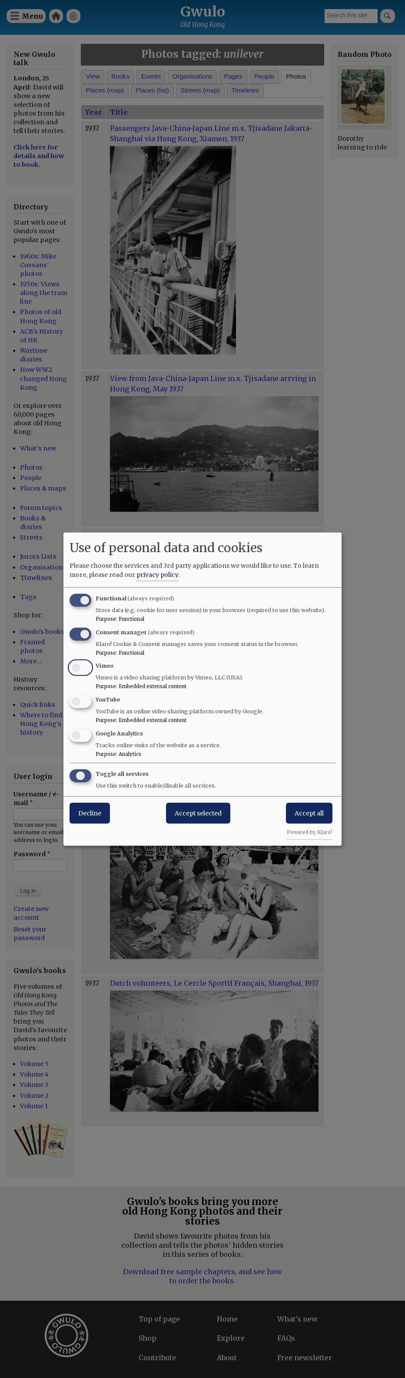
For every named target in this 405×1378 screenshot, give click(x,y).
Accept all (309, 813)
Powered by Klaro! (309, 832)
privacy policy (157, 574)
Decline (89, 813)
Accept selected (198, 813)
